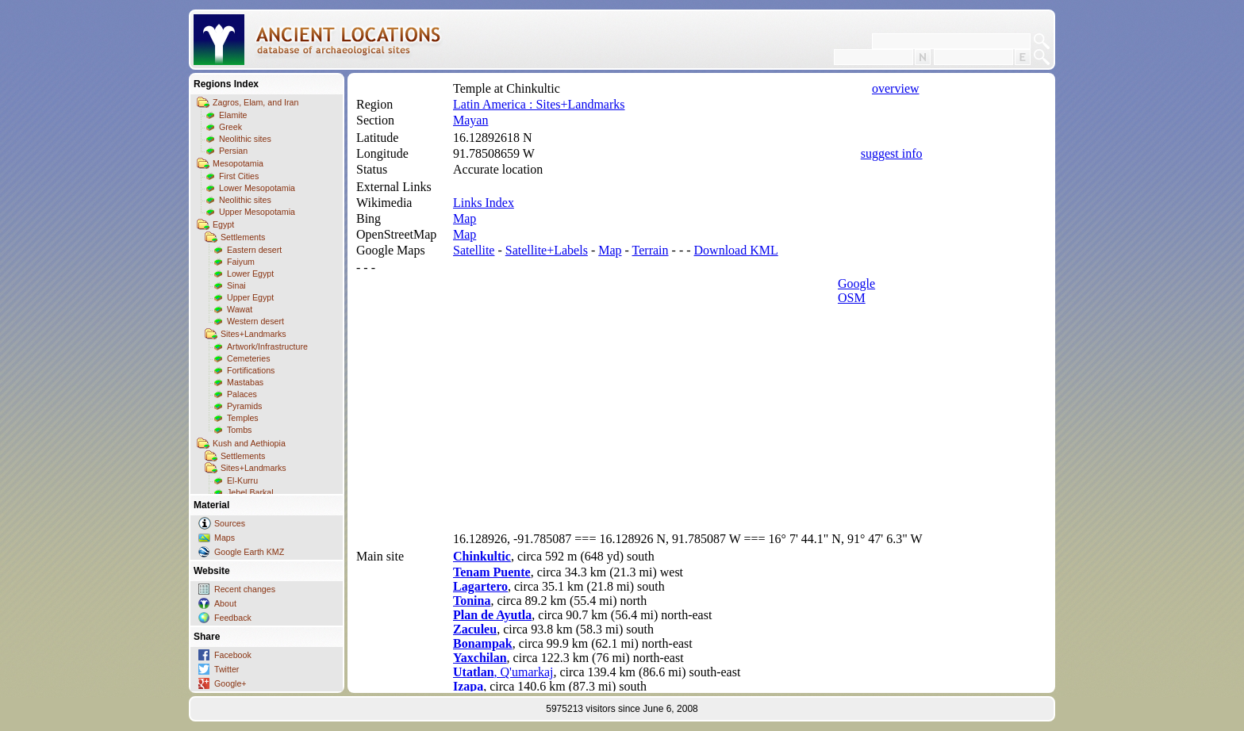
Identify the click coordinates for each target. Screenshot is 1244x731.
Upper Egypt (250, 297)
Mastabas (245, 382)
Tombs (239, 429)
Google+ (230, 683)
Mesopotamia (238, 163)
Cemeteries (248, 358)
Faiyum (241, 261)
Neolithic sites (245, 139)
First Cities (239, 176)
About (225, 603)
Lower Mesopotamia (257, 188)
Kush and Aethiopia (249, 443)
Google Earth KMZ (249, 552)
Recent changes (244, 589)
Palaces (242, 394)
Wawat (239, 309)
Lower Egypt (250, 273)
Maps (224, 537)
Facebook (232, 655)
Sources (229, 523)
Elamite (233, 115)
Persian (233, 150)
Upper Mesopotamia (257, 211)
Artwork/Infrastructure (267, 346)
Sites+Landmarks (253, 334)
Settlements (243, 237)
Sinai (236, 285)
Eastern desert (254, 250)
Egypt (223, 224)
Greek (230, 127)
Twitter (226, 669)
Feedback (232, 617)
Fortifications (251, 370)
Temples (243, 418)
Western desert (255, 321)
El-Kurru (242, 480)
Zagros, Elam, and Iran (255, 102)
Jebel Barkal (250, 492)
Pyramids (244, 406)
